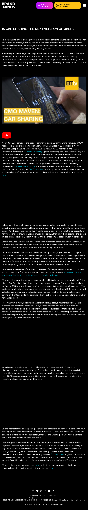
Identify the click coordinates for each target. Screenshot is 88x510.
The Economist (35, 169)
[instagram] (46, 491)
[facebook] (34, 491)
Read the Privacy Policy (33, 504)
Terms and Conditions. (55, 504)
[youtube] (50, 491)
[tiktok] (54, 491)
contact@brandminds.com (36, 498)
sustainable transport (26, 166)
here (4, 175)
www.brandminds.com (53, 498)
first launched (57, 454)
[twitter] (38, 491)
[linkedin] (42, 491)
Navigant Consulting (33, 151)
